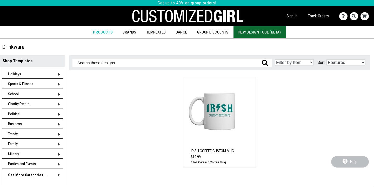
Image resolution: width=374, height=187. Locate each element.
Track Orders (318, 16)
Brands (129, 32)
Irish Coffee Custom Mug (212, 151)
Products (103, 32)
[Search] (355, 16)
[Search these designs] (172, 63)
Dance (181, 32)
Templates (156, 32)
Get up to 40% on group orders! (187, 3)
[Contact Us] (344, 16)
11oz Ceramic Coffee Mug (208, 162)
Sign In (291, 16)
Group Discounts (213, 32)
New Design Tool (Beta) (259, 32)
